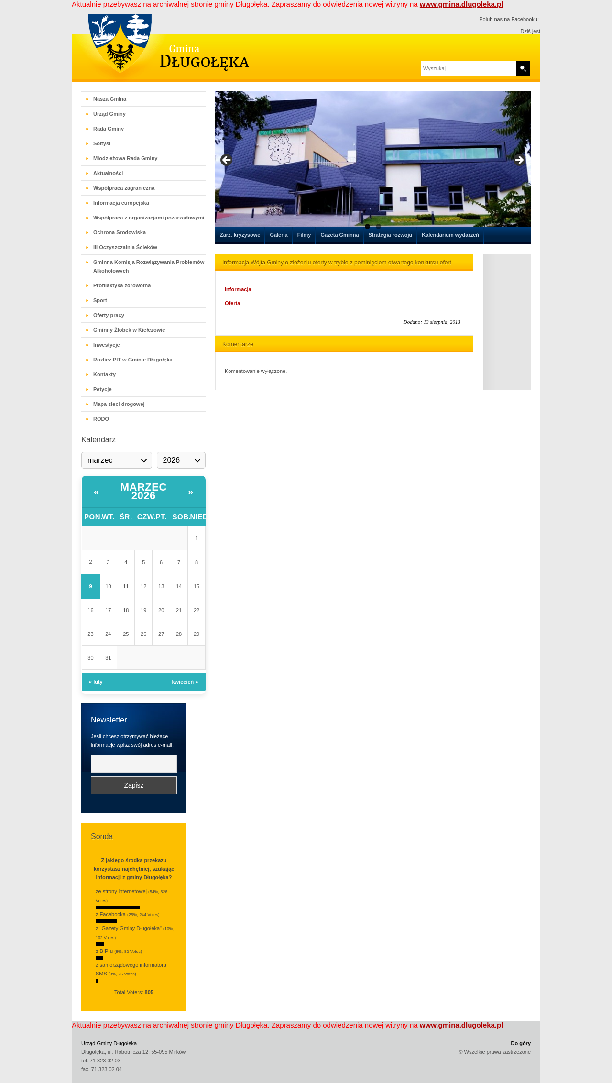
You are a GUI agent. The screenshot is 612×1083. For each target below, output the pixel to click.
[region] (373, 163)
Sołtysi (101, 143)
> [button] (519, 160)
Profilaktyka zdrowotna (122, 285)
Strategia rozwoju (391, 235)
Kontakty (104, 374)
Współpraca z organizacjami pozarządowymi (148, 217)
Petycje (102, 389)
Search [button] (523, 68)
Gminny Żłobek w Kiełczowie (129, 330)
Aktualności (108, 173)
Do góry (521, 1043)
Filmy (304, 235)
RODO (101, 419)
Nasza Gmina (109, 99)
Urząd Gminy (109, 114)
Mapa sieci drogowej (119, 404)
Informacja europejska (121, 203)
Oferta (232, 303)
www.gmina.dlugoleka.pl (461, 4)
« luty (96, 682)
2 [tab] (378, 226)
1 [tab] (367, 226)
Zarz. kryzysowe (240, 235)
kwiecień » (185, 682)
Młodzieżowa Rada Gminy (125, 158)
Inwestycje (106, 345)
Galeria (278, 235)
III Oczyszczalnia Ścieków (125, 247)
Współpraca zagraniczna (123, 188)
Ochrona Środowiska (119, 232)
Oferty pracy (108, 315)
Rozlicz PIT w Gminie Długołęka (133, 359)
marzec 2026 (143, 491)
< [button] (227, 160)
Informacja (238, 289)
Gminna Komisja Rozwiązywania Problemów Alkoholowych (148, 266)
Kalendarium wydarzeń (450, 235)
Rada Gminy (108, 128)
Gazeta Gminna (339, 235)
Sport (100, 300)
